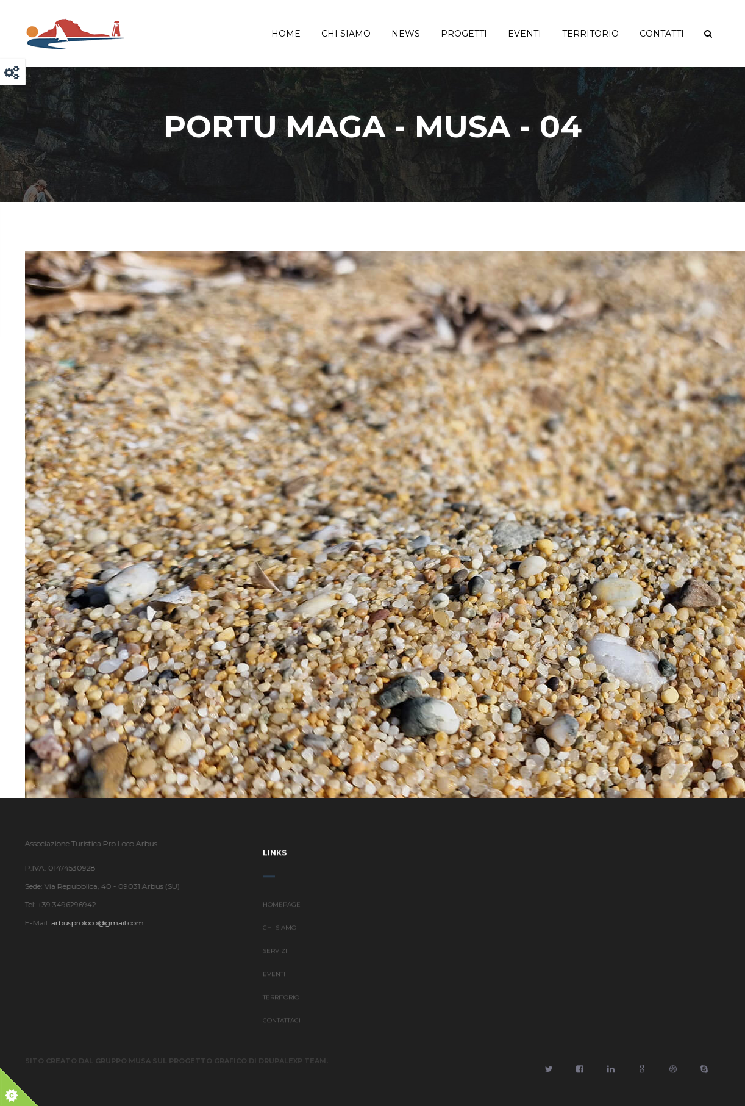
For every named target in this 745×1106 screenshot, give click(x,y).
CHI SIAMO (279, 934)
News (405, 33)
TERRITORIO (281, 1003)
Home (286, 33)
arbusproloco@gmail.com (91, 922)
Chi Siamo (346, 33)
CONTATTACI (282, 1026)
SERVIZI (275, 957)
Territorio (590, 33)
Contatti (662, 33)
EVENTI (274, 980)
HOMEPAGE (282, 910)
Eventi (524, 33)
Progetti (464, 33)
